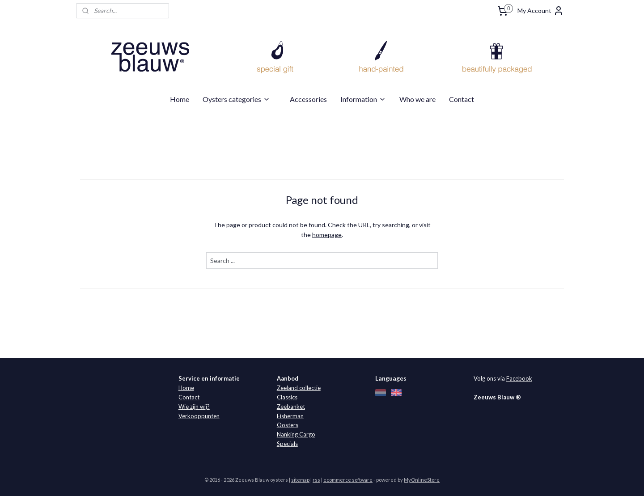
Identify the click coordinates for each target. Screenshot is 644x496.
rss (316, 480)
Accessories (308, 99)
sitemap (300, 480)
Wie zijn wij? (194, 406)
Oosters (287, 424)
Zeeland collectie (299, 387)
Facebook (519, 378)
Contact (461, 99)
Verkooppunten (199, 416)
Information (363, 99)
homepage (327, 234)
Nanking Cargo (296, 434)
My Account (540, 10)
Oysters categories (236, 99)
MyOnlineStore (422, 480)
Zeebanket (291, 406)
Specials (287, 443)
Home (179, 99)
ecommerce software (348, 480)
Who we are (417, 99)
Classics (287, 397)
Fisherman (290, 416)
